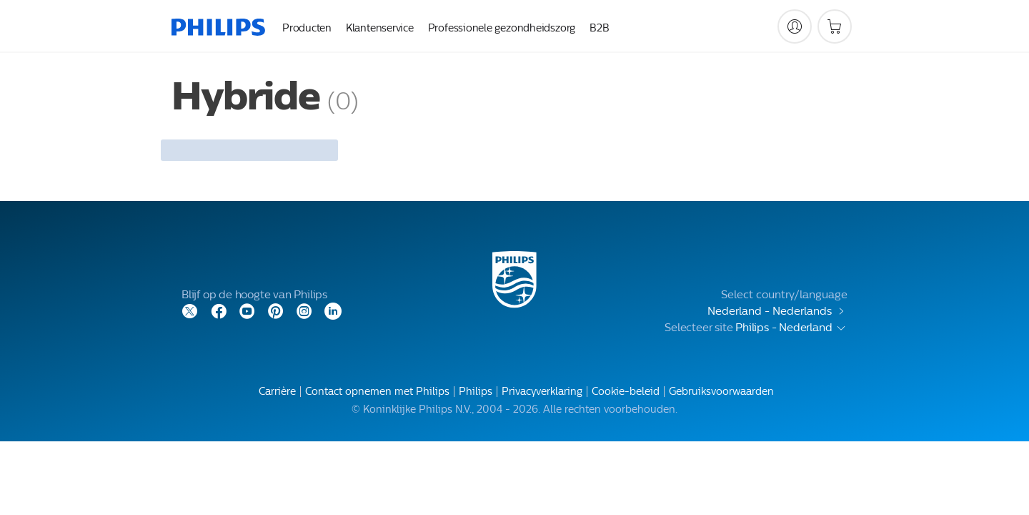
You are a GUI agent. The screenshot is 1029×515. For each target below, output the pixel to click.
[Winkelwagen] (834, 26)
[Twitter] (190, 310)
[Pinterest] (275, 310)
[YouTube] (247, 310)
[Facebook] (218, 310)
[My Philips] (794, 26)
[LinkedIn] (333, 310)
